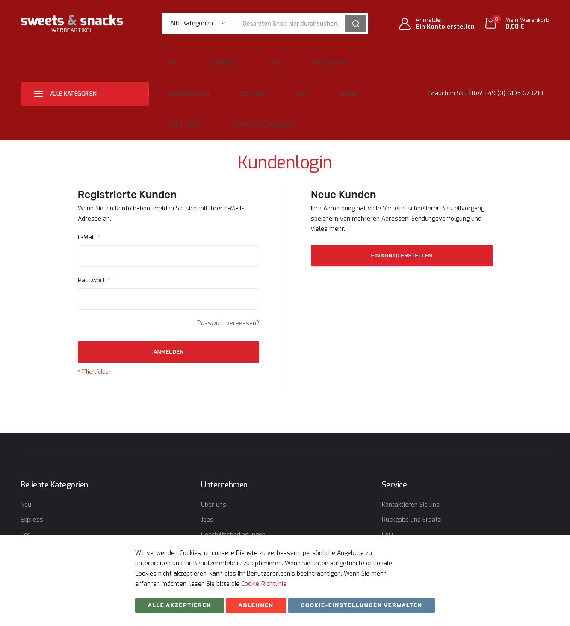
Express (203, 59)
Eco (239, 59)
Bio (212, 83)
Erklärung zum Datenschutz (240, 504)
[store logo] (72, 23)
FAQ (387, 489)
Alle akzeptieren (179, 605)
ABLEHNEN (256, 605)
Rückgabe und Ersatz (411, 474)
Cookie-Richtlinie (263, 584)
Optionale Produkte (356, 83)
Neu (167, 59)
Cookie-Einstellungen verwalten (361, 605)
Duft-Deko (289, 83)
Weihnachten (337, 59)
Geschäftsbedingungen (233, 489)
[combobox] (292, 23)
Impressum (217, 519)
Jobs (207, 474)
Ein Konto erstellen (445, 27)
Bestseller (281, 59)
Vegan (245, 83)
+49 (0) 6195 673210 (513, 71)
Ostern (178, 83)
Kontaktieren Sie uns (411, 459)
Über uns (213, 459)
